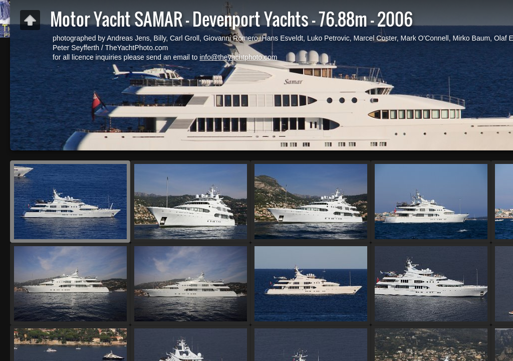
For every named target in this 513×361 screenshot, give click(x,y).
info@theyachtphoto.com (238, 57)
